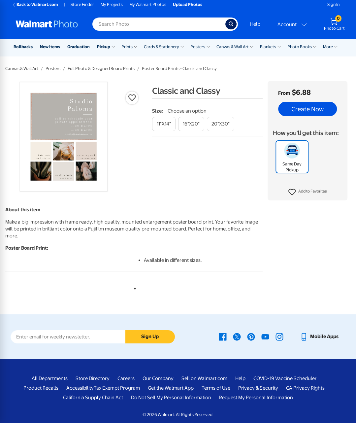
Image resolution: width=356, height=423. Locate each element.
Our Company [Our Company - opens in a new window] (158, 378)
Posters (197, 46)
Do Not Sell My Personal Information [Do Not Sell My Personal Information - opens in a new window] (171, 398)
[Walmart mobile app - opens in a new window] (319, 336)
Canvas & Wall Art (232, 46)
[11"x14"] (164, 124)
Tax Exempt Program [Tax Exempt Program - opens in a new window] (117, 388)
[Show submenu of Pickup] (113, 46)
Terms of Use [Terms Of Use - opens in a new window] (216, 388)
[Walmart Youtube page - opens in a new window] (265, 336)
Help (255, 24)
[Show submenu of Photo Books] (315, 46)
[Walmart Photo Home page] (47, 24)
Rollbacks (23, 46)
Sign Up (150, 336)
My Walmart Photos (147, 4)
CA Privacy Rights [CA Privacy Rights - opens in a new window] (305, 388)
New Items (50, 46)
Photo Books (299, 46)
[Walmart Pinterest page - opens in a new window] (251, 336)
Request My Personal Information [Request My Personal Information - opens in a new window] (256, 398)
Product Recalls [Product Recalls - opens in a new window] (40, 388)
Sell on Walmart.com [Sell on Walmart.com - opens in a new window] (204, 378)
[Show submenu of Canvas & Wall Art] (252, 46)
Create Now (307, 109)
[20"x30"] (220, 124)
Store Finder (82, 4)
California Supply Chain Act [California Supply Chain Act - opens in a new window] (93, 398)
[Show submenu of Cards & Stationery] (182, 46)
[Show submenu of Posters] (208, 46)
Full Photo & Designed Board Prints (101, 68)
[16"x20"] (191, 124)
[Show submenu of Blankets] (279, 46)
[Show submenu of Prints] (136, 46)
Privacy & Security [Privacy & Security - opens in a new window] (258, 388)
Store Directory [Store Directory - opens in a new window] (93, 378)
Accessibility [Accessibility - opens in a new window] (80, 388)
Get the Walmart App (171, 388)
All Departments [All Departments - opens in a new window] (50, 378)
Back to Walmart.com (35, 4)
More (328, 46)
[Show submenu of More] (336, 46)
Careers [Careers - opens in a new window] (126, 378)
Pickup (103, 46)
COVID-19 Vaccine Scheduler (285, 378)
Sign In (333, 4)
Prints (127, 46)
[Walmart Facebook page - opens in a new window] (223, 336)
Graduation (78, 46)
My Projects (112, 4)
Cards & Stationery (161, 46)
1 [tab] (133, 287)
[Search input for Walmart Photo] (158, 24)
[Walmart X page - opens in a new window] (237, 336)
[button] (307, 192)
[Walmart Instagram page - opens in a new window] (279, 336)
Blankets (268, 46)
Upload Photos (187, 4)
